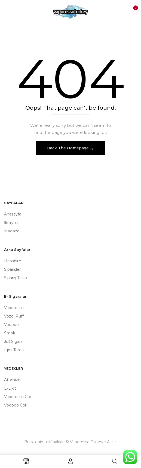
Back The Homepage (68, 148)
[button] (131, 11)
